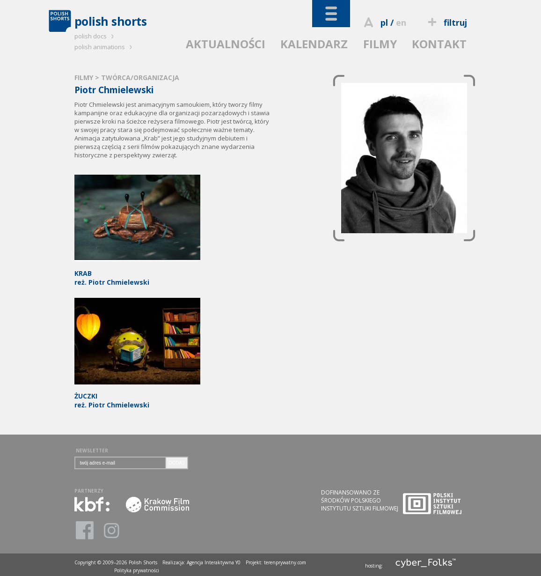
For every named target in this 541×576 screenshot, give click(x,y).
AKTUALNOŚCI (225, 44)
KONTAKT (439, 44)
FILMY (380, 44)
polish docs (95, 36)
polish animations (104, 47)
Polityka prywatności (136, 570)
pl (384, 22)
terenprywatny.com (285, 562)
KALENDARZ (314, 44)
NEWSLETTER (92, 450)
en (401, 22)
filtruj (446, 22)
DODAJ (177, 462)
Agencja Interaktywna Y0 (214, 562)
